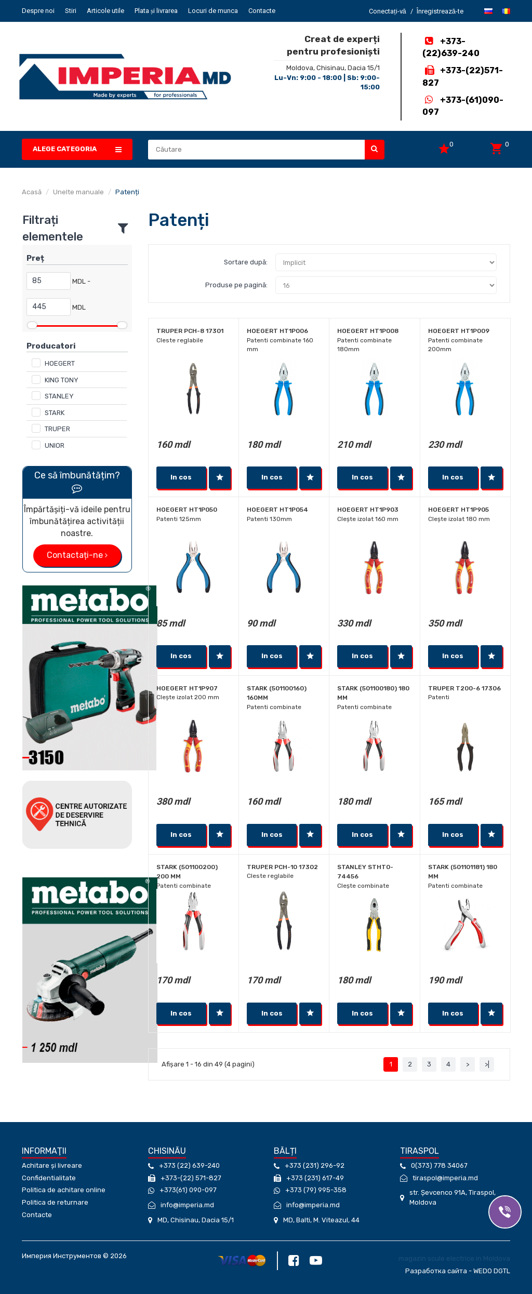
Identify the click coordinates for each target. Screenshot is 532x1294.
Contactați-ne (77, 555)
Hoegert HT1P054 (277, 509)
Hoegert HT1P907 (187, 688)
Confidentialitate (49, 1178)
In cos (181, 477)
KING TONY (61, 380)
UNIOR (54, 445)
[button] (77, 149)
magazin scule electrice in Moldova (454, 1258)
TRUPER (57, 429)
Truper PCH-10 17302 (282, 867)
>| (487, 1064)
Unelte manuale (78, 192)
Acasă (32, 192)
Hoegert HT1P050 (186, 509)
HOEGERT (60, 363)
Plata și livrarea (156, 11)
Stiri (70, 11)
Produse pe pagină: (236, 285)
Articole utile (105, 11)
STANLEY (59, 396)
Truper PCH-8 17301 (189, 331)
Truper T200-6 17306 (464, 688)
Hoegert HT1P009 (458, 331)
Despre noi (38, 11)
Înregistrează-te (440, 11)
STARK (54, 413)
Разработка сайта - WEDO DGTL (457, 1271)
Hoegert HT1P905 (458, 509)
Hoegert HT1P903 (367, 509)
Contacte (261, 11)
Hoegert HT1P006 (277, 331)
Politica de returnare (55, 1202)
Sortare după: (246, 262)
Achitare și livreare (52, 1165)
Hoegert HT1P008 (367, 331)
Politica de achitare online (63, 1190)
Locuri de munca (213, 11)
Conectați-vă (387, 11)
